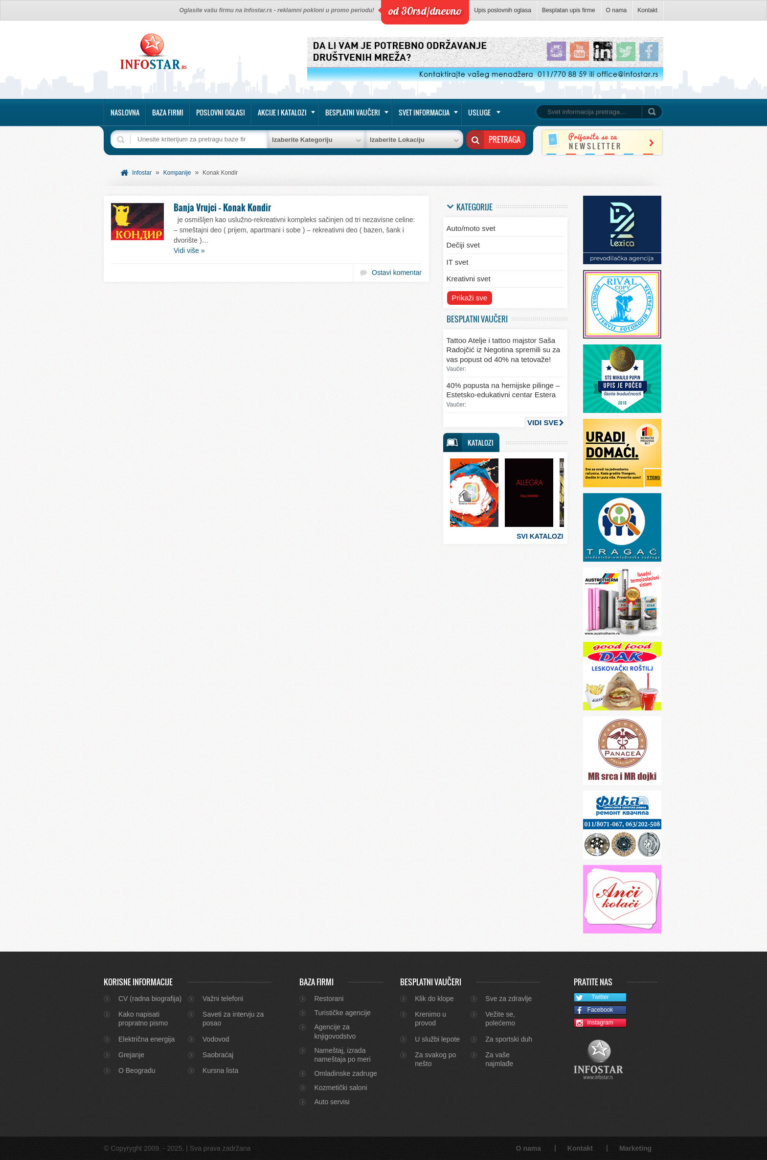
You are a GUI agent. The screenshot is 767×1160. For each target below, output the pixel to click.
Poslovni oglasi (220, 112)
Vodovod (216, 1039)
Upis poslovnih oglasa (502, 10)
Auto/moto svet (471, 228)
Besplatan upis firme (568, 10)
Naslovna (125, 112)
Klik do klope (434, 998)
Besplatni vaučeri (352, 112)
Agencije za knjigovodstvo (335, 1031)
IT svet (458, 262)
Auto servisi (331, 1102)
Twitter (591, 998)
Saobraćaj (218, 1055)
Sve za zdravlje (508, 998)
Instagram (593, 1023)
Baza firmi (167, 112)
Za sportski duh (508, 1039)
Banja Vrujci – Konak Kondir (222, 207)
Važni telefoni (223, 998)
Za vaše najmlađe (499, 1059)
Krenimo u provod (430, 1018)
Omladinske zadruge (345, 1073)
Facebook (593, 1010)
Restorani (328, 998)
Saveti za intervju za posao (233, 1018)
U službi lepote (437, 1039)
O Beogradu (137, 1070)
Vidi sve (542, 422)
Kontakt (647, 10)
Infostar (142, 172)
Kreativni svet (469, 278)
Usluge (479, 112)
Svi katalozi (540, 536)
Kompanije (177, 172)
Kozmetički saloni (340, 1088)
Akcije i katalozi (282, 112)
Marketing (635, 1148)
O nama (616, 10)
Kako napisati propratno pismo (143, 1018)
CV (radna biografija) (149, 998)
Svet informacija (424, 112)
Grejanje (131, 1055)
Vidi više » (189, 250)
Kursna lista (220, 1070)
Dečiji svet (463, 245)
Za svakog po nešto (435, 1059)
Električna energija (146, 1039)
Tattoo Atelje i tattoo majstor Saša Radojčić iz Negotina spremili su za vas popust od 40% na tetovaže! (504, 350)
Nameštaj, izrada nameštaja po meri (342, 1054)
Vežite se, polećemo (500, 1018)
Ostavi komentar (397, 272)
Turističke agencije (342, 1013)
